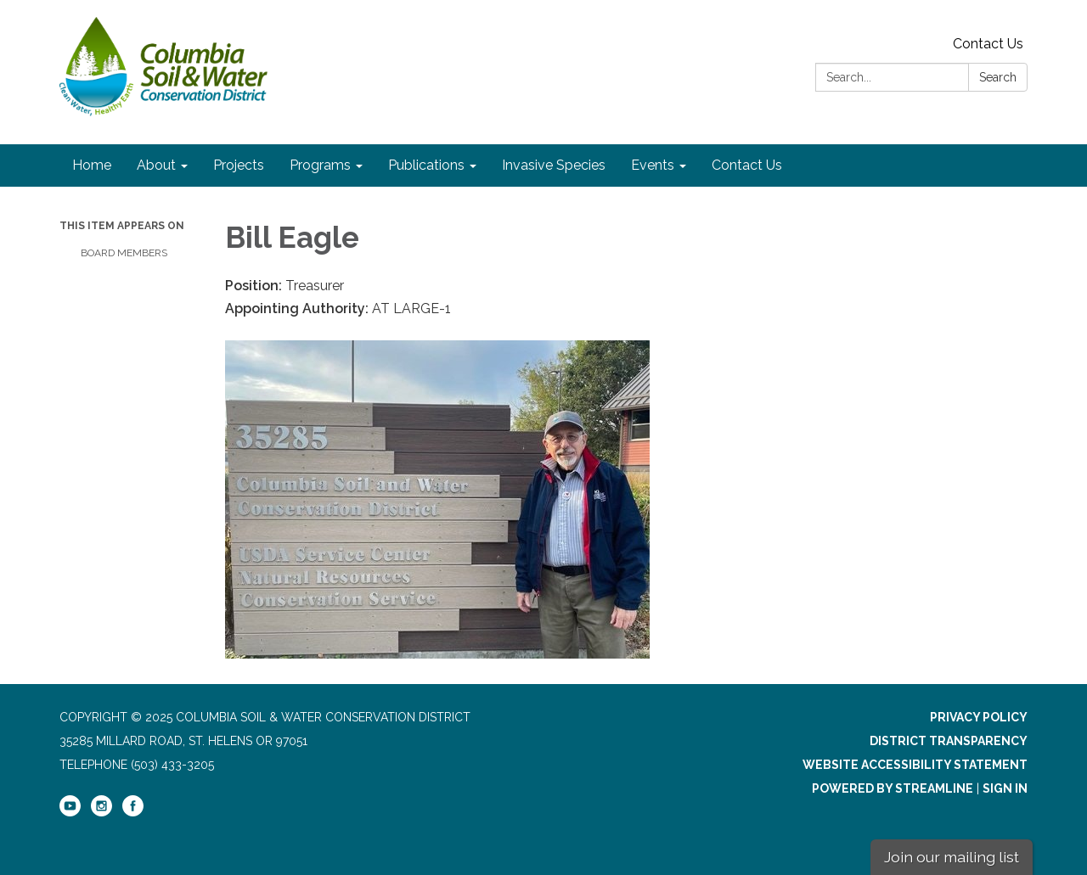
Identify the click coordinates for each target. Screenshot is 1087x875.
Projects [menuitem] (238, 165)
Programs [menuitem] (320, 165)
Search (998, 77)
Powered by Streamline (892, 788)
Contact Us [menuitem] (747, 165)
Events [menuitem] (652, 165)
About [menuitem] (156, 165)
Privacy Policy (979, 717)
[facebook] (133, 812)
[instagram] (101, 812)
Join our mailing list (951, 857)
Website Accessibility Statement (915, 764)
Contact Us (988, 44)
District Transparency (949, 741)
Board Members (124, 253)
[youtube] (70, 812)
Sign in (1005, 788)
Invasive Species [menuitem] (553, 165)
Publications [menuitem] (426, 165)
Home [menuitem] (91, 165)
